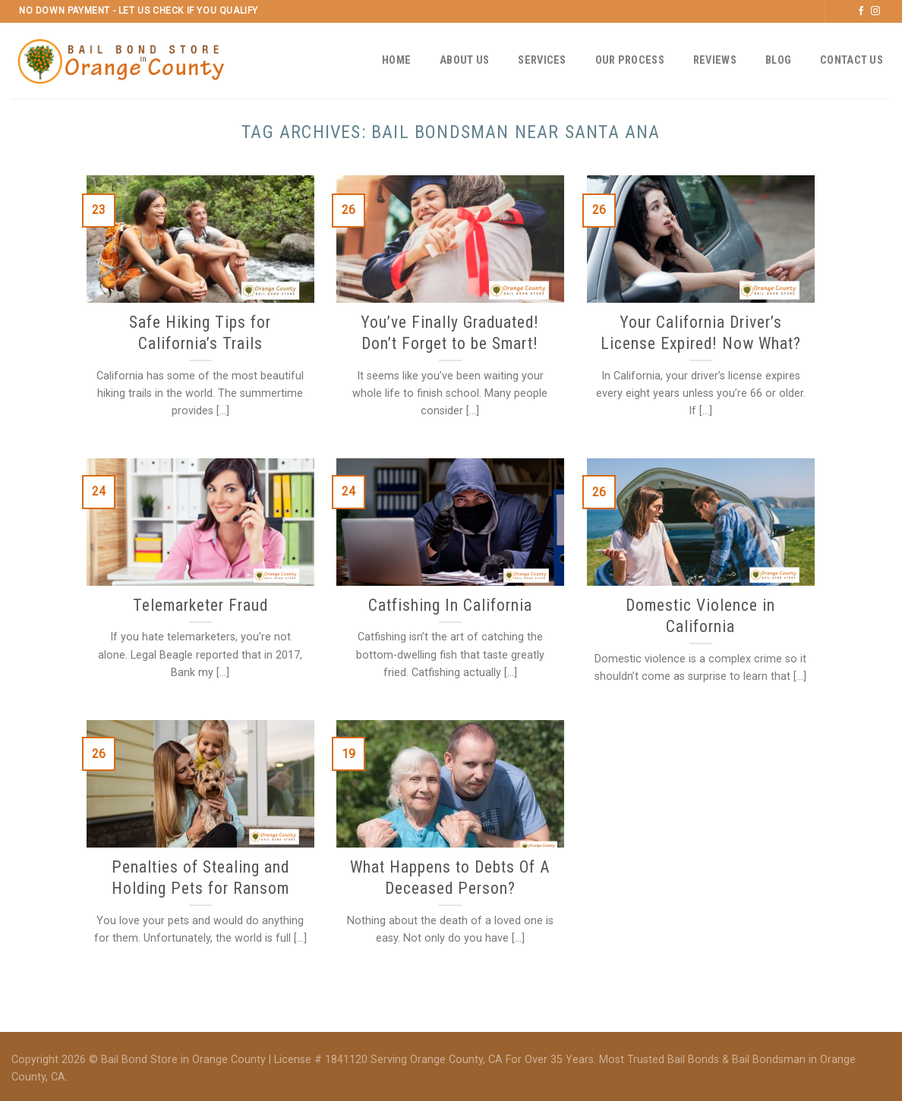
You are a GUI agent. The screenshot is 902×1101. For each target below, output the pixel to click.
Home (396, 60)
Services (542, 60)
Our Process (629, 60)
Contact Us (851, 60)
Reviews (714, 60)
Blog (778, 60)
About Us (464, 60)
